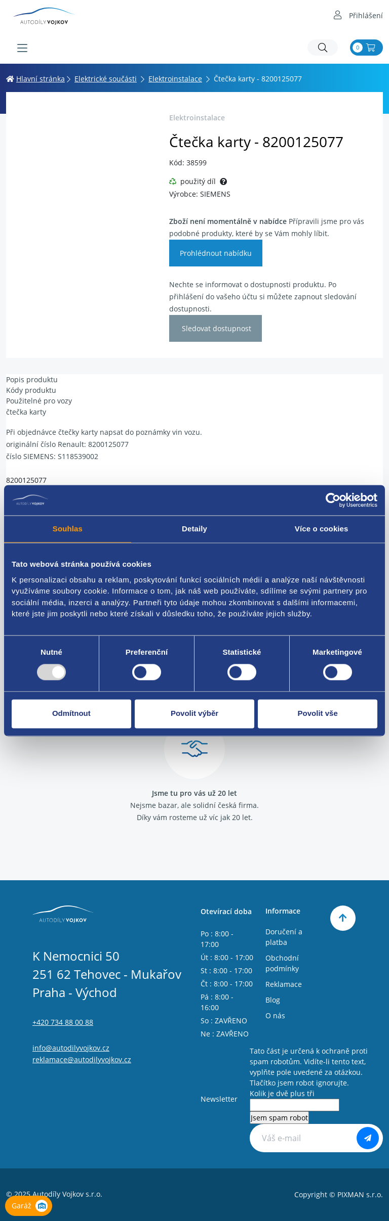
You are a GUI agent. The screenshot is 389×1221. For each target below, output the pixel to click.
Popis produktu (32, 379)
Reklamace (283, 984)
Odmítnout (71, 713)
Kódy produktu (31, 390)
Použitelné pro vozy (39, 400)
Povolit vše (318, 713)
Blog (272, 1000)
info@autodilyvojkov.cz (70, 1048)
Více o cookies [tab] (321, 528)
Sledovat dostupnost (215, 328)
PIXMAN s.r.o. (360, 1194)
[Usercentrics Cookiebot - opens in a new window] (333, 500)
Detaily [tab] (194, 528)
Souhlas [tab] (68, 528)
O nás (275, 1015)
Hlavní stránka (35, 78)
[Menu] (22, 48)
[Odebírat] (368, 1138)
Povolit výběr (194, 713)
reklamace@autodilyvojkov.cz (81, 1059)
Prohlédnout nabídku (216, 253)
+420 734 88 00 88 (62, 1022)
